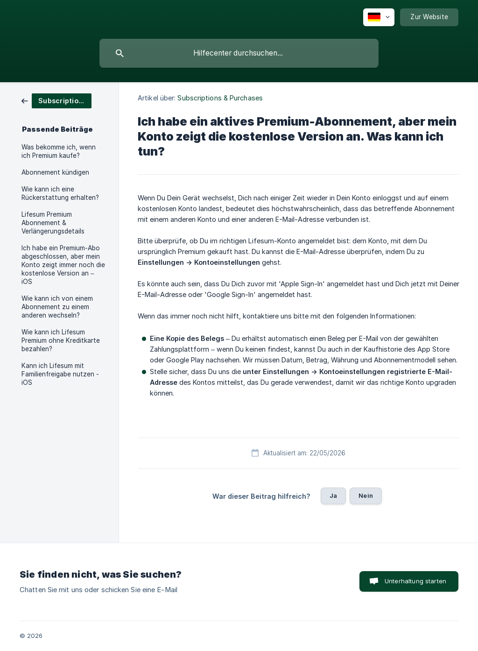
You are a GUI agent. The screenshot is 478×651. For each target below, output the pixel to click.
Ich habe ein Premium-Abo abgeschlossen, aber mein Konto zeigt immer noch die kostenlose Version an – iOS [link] (63, 264)
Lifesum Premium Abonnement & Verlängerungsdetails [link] (52, 223)
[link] (56, 100)
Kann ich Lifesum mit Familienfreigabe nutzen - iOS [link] (60, 374)
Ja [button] (333, 495)
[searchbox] (239, 53)
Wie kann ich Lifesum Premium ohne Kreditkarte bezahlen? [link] (60, 340)
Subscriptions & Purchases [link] (220, 98)
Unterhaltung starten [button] (415, 581)
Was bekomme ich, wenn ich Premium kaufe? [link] (58, 151)
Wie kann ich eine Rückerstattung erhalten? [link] (60, 193)
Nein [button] (365, 495)
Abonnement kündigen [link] (55, 172)
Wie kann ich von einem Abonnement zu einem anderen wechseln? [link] (57, 307)
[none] (378, 17)
